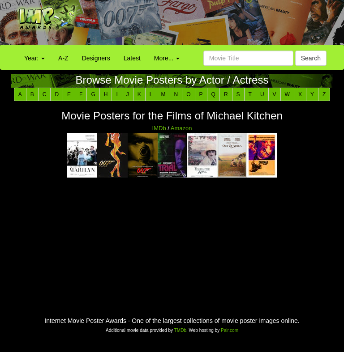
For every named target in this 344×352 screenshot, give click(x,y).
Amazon (181, 128)
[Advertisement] (215, 24)
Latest (132, 58)
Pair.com (229, 330)
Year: (34, 58)
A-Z (63, 58)
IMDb (159, 128)
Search (311, 58)
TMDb (180, 330)
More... (167, 58)
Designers (96, 58)
